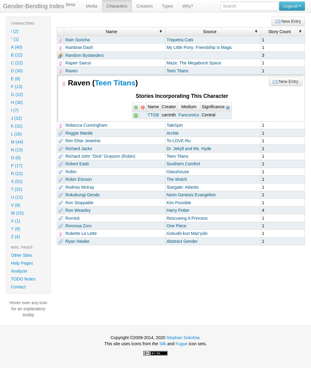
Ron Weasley (78, 210)
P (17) (16, 165)
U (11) (17, 197)
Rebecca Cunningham (86, 125)
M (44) (17, 141)
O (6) (16, 157)
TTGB (153, 114)
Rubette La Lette (81, 233)
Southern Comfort (183, 163)
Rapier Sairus (78, 62)
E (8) (15, 78)
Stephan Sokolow (182, 337)
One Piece (176, 225)
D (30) (17, 70)
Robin (71, 171)
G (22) (17, 94)
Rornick (72, 218)
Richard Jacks (78, 148)
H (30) (17, 102)
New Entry (288, 21)
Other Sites (21, 255)
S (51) (16, 181)
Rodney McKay (79, 187)
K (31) (16, 126)
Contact (18, 286)
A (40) (16, 47)
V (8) (15, 205)
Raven (71, 70)
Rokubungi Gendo (82, 194)
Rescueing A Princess (186, 218)
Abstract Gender (181, 241)
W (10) (17, 213)
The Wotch (176, 179)
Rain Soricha (77, 39)
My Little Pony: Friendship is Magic (199, 47)
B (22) (16, 55)
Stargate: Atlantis (182, 187)
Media (91, 6)
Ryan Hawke (77, 241)
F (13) (16, 86)
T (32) (16, 189)
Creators (144, 6)
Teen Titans (177, 70)
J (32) (16, 118)
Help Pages (22, 263)
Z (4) (15, 236)
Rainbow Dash (79, 47)
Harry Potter (177, 210)
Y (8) (15, 228)
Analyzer (19, 271)
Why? (187, 6)
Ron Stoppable (79, 202)
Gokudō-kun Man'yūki (186, 233)
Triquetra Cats (179, 39)
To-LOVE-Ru (178, 140)
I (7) (15, 110)
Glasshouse (177, 171)
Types (167, 6)
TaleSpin (174, 125)
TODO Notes (23, 279)
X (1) (15, 220)
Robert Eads (77, 163)
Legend (292, 6)
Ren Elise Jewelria (82, 140)
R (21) (17, 173)
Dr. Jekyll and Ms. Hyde (188, 148)
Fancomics (189, 114)
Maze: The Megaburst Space (193, 62)
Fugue (182, 343)
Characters (117, 6)
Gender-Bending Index (39, 6)
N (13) (17, 149)
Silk (162, 343)
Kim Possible (178, 202)
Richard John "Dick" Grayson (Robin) (100, 156)
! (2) (15, 31)
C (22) (17, 62)
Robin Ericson (78, 179)
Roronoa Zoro (78, 225)
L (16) (16, 134)
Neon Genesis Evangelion (191, 194)
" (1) (15, 39)
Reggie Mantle (79, 133)
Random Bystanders (84, 55)
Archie (172, 133)
